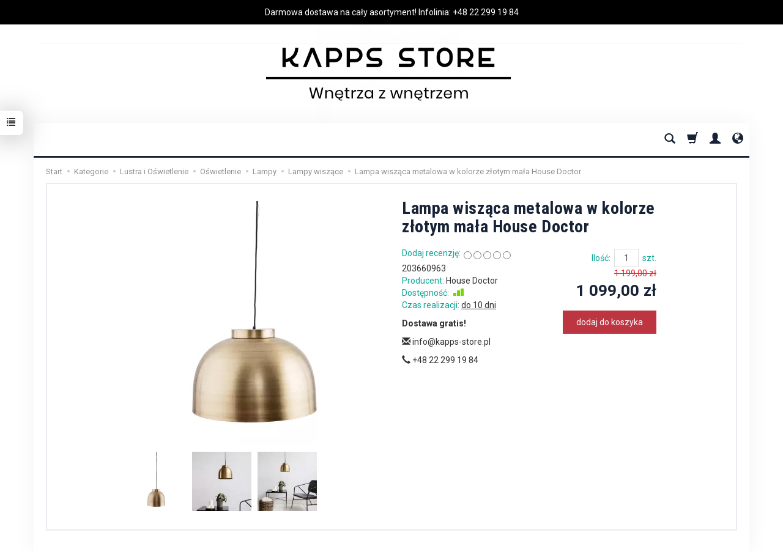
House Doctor (472, 280)
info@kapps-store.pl (446, 342)
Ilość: (601, 258)
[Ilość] (626, 258)
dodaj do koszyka (609, 322)
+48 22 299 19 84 (486, 12)
